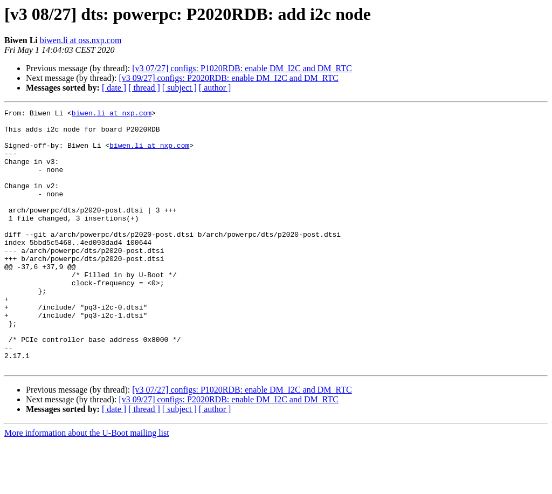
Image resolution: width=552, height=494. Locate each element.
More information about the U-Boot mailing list (86, 484)
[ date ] (114, 87)
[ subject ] (179, 87)
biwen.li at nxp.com (111, 114)
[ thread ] (144, 87)
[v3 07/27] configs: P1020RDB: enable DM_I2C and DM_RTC (241, 68)
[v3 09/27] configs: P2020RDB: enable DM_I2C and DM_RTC (228, 78)
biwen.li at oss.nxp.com (81, 40)
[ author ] (215, 87)
